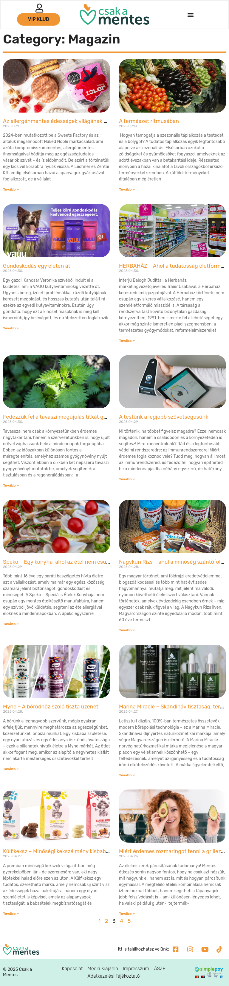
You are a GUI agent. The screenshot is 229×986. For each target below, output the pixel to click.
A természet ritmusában (149, 121)
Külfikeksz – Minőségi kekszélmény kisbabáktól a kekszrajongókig (83, 851)
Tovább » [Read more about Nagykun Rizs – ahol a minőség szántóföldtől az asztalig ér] (127, 630)
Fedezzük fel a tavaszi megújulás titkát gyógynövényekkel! (75, 417)
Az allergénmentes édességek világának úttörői (61, 121)
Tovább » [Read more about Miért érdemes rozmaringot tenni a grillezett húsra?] (127, 914)
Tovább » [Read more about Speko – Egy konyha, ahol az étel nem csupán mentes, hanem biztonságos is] (11, 624)
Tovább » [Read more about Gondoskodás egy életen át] (11, 328)
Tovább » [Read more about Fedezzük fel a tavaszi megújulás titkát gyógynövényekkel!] (11, 485)
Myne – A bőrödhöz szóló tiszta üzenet (50, 706)
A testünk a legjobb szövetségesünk (163, 417)
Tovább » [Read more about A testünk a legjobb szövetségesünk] (127, 479)
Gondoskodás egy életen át (36, 266)
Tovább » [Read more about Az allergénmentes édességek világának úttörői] (11, 189)
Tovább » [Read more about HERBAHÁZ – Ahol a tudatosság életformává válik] (127, 341)
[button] (190, 15)
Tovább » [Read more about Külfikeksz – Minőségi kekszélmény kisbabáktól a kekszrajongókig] (11, 914)
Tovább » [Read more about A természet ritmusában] (127, 189)
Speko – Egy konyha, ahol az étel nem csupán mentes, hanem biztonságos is (98, 562)
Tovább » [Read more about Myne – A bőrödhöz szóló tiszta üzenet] (11, 769)
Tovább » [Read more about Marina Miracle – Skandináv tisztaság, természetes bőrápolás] (127, 775)
